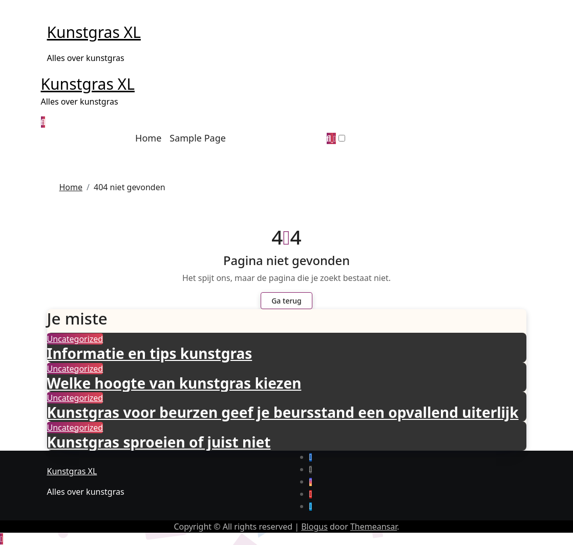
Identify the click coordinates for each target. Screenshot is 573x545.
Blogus (314, 526)
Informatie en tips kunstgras (149, 353)
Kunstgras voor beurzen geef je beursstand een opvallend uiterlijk (283, 412)
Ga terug (286, 301)
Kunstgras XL (94, 32)
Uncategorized (75, 339)
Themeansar (373, 526)
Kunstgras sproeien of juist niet (159, 442)
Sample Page (197, 138)
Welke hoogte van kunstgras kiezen (174, 383)
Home (148, 138)
